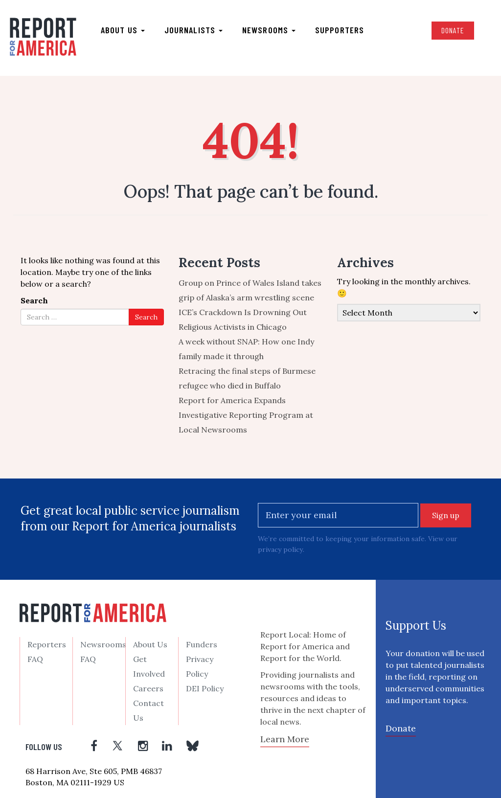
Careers (148, 688)
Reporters (46, 644)
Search (34, 301)
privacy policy (280, 550)
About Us (150, 644)
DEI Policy (205, 688)
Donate (452, 30)
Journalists (193, 29)
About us (123, 29)
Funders (201, 644)
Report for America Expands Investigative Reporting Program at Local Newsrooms (246, 415)
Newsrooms (269, 29)
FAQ (35, 659)
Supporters (339, 29)
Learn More (284, 739)
